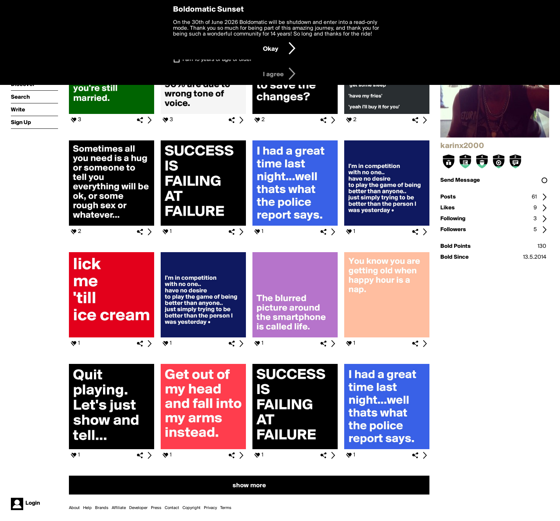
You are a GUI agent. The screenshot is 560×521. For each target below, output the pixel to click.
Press (156, 508)
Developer (138, 508)
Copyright (191, 508)
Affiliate (119, 508)
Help (87, 508)
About (74, 508)
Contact (172, 508)
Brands (101, 508)
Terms (225, 508)
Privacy (210, 508)
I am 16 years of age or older (217, 59)
